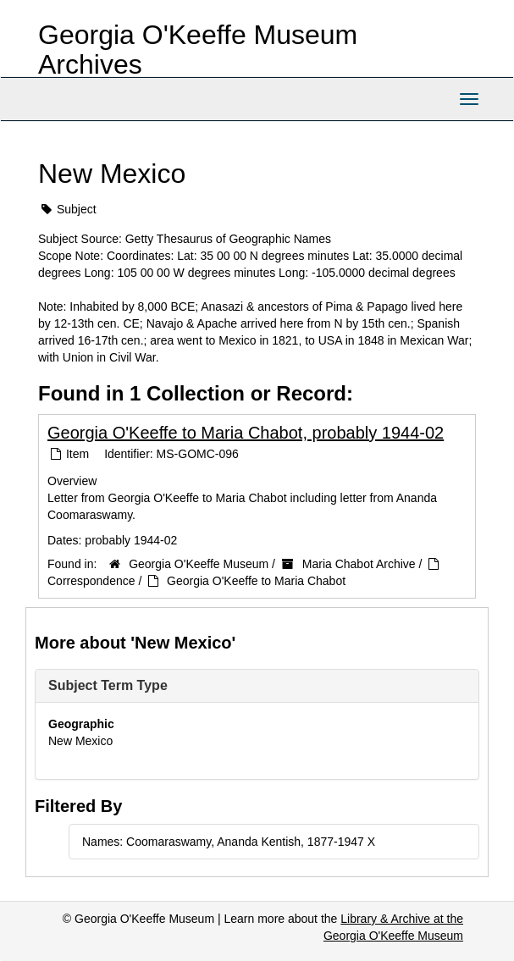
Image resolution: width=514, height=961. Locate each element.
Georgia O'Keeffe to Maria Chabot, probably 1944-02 (245, 432)
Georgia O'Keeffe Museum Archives (197, 49)
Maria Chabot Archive (359, 564)
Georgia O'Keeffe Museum (198, 564)
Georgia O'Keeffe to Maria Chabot (256, 581)
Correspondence (91, 581)
